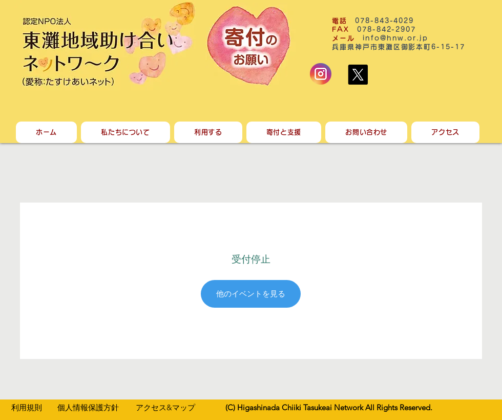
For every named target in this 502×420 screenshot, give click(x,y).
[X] (358, 75)
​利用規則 (26, 407)
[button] (125, 132)
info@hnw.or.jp (395, 38)
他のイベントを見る (250, 293)
